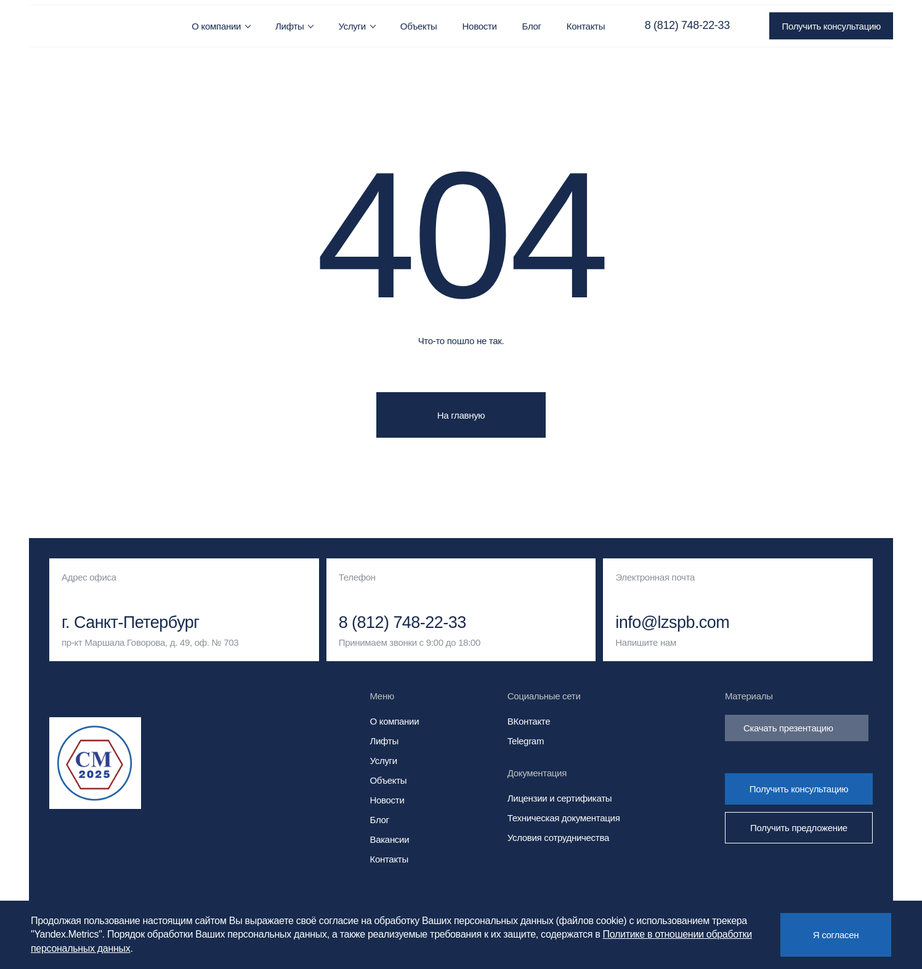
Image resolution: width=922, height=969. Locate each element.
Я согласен (836, 935)
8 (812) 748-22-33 (687, 25)
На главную (461, 415)
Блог (531, 26)
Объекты (418, 26)
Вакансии (390, 839)
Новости (480, 26)
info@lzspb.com (672, 623)
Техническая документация (564, 818)
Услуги (351, 26)
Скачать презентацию (796, 728)
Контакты (586, 26)
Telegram (526, 741)
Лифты (289, 26)
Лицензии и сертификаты (560, 798)
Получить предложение (798, 827)
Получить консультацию (831, 26)
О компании (216, 26)
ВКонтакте (529, 721)
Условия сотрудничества (558, 837)
